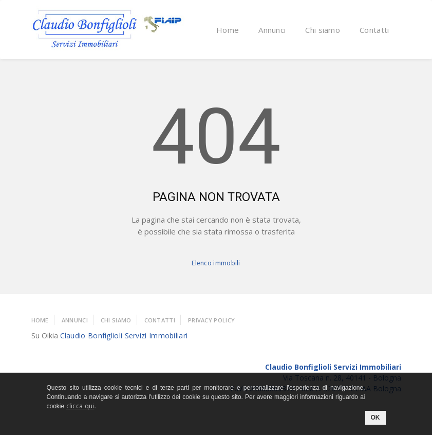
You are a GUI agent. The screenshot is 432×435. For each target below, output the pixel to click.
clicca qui (80, 406)
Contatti (374, 30)
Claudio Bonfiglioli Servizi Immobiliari (124, 335)
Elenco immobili (216, 263)
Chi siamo (322, 30)
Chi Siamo (116, 320)
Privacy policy (211, 320)
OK (375, 417)
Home (227, 30)
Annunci (272, 30)
